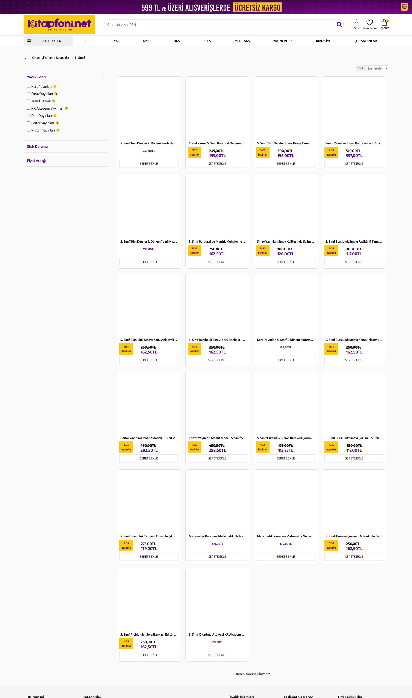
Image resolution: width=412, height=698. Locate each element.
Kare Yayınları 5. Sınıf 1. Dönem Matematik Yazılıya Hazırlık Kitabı (285, 339)
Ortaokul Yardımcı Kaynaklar (50, 57)
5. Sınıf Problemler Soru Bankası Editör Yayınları (149, 634)
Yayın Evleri (36, 77)
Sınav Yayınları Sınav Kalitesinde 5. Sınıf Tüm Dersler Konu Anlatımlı (354, 143)
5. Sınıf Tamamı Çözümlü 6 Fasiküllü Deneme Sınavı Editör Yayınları (354, 536)
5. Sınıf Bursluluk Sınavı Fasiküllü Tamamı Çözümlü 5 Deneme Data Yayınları (354, 241)
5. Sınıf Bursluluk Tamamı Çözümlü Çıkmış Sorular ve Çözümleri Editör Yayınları (149, 536)
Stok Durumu (37, 146)
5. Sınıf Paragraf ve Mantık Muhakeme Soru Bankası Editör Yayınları (217, 241)
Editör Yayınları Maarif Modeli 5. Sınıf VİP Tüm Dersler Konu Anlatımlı (217, 438)
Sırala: (356, 68)
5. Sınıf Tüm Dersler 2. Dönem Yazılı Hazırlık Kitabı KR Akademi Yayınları (149, 143)
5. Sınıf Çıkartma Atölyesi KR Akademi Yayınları (217, 634)
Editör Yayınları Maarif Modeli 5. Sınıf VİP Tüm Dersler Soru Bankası (149, 438)
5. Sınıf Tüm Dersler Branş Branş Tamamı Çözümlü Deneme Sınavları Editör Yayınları (285, 143)
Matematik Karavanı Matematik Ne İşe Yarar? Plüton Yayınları (285, 536)
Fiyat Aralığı (36, 161)
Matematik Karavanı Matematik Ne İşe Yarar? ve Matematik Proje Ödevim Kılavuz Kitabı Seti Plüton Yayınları (217, 536)
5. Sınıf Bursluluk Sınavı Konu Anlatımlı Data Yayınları (354, 339)
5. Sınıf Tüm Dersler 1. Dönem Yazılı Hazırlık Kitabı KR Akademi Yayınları (149, 241)
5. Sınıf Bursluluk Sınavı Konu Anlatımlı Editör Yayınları (149, 339)
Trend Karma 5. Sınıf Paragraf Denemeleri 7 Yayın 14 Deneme (217, 143)
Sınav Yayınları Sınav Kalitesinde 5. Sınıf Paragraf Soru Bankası (285, 241)
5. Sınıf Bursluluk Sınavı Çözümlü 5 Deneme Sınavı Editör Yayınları (354, 438)
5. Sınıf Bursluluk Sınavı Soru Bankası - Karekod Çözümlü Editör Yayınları (217, 339)
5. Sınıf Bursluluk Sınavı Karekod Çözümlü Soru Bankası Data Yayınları (285, 438)
